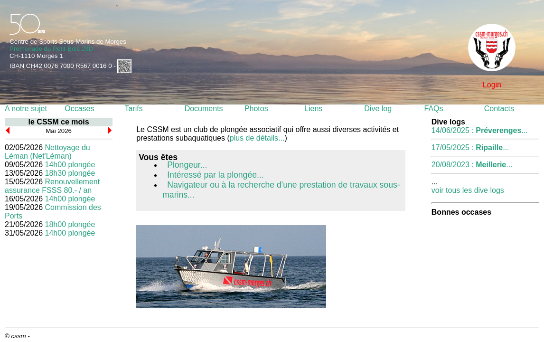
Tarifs (133, 108)
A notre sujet (26, 108)
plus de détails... (257, 138)
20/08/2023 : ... (472, 165)
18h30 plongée (70, 173)
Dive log (378, 108)
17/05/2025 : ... (470, 147)
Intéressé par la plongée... (215, 175)
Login (492, 85)
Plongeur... (187, 165)
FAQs (433, 108)
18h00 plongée (70, 224)
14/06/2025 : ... (479, 130)
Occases (79, 108)
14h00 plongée (70, 165)
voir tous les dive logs (467, 190)
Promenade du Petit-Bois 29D (51, 48)
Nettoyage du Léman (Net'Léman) (47, 151)
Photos (256, 108)
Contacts (499, 108)
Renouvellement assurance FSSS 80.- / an (52, 186)
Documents (204, 108)
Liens (313, 108)
